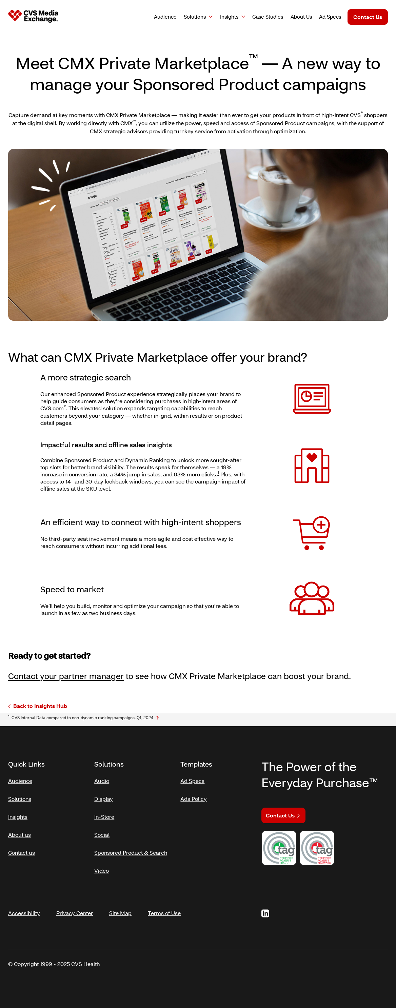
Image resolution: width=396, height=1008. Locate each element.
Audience (20, 778)
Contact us (21, 849)
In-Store (104, 813)
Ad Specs (192, 778)
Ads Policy (193, 795)
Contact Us (367, 16)
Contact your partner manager (66, 676)
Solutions (195, 16)
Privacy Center (74, 904)
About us (19, 831)
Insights (229, 16)
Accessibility (24, 904)
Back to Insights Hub (37, 706)
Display (103, 795)
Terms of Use (164, 904)
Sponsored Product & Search (130, 849)
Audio (101, 778)
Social (102, 831)
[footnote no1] (157, 717)
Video (101, 867)
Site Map (120, 904)
